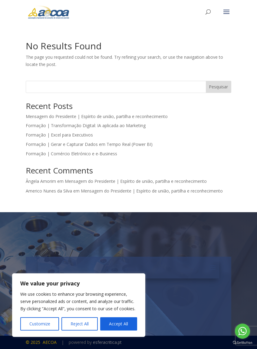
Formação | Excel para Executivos (59, 135)
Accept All (118, 324)
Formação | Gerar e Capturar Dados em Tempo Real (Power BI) (89, 144)
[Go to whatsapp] (242, 331)
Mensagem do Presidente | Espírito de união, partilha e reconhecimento (97, 116)
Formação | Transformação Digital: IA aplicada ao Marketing (86, 125)
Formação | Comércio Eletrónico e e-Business (71, 153)
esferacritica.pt (107, 342)
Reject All (80, 324)
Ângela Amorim (41, 181)
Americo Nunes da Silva (49, 191)
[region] (78, 305)
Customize (39, 324)
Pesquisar (218, 87)
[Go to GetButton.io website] (242, 343)
